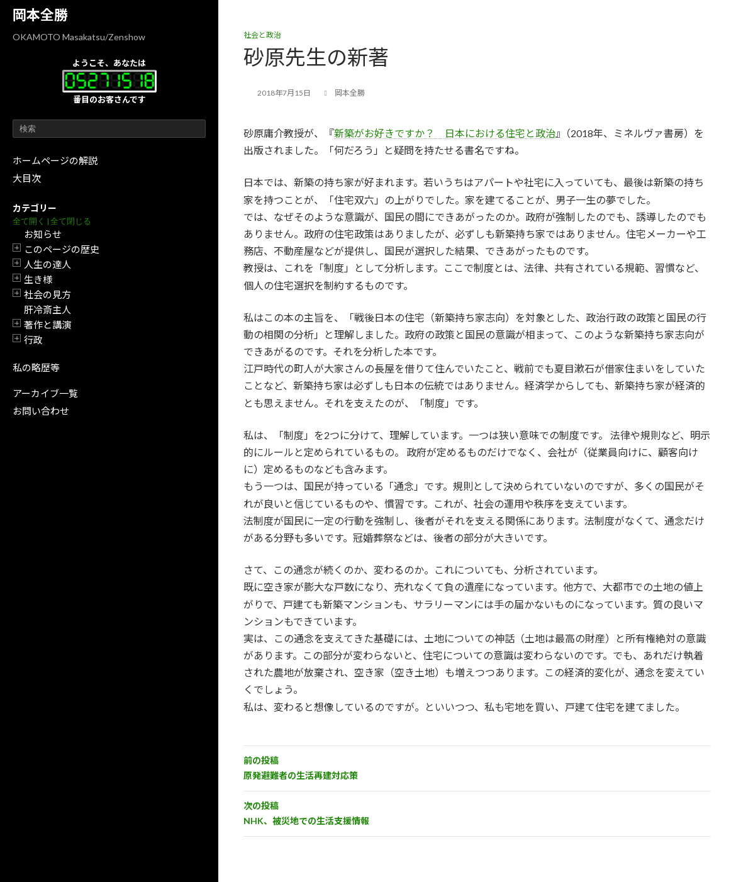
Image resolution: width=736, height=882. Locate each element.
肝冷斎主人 (47, 309)
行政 (33, 339)
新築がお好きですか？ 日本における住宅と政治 (444, 133)
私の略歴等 (36, 367)
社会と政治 (262, 35)
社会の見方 (47, 294)
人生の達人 (47, 264)
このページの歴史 (61, 249)
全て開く (29, 221)
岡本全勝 (40, 14)
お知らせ (43, 234)
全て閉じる (70, 221)
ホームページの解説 (55, 160)
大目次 (27, 178)
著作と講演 (47, 324)
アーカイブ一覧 (45, 393)
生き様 (38, 279)
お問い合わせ (41, 410)
